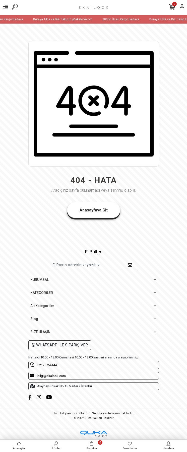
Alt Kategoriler (42, 306)
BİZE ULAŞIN (40, 332)
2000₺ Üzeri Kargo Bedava (123, 19)
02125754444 (43, 364)
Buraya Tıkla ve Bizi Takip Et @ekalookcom (65, 19)
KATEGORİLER (41, 293)
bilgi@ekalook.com (48, 375)
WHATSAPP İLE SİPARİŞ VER (60, 345)
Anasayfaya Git (94, 210)
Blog (34, 319)
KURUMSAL (39, 280)
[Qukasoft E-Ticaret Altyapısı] (93, 434)
